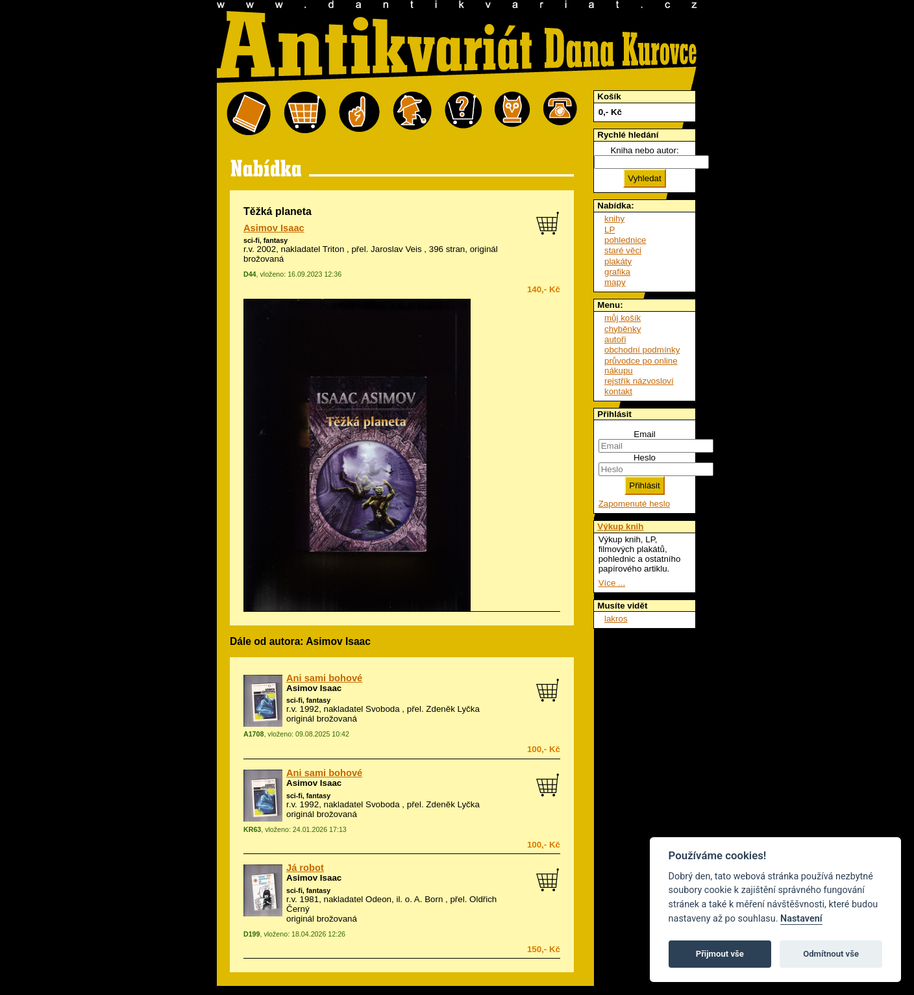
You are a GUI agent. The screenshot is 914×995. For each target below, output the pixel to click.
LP (609, 229)
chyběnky (622, 329)
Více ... (612, 583)
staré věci (622, 250)
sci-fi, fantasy (265, 240)
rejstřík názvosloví (639, 381)
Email (644, 434)
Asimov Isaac (273, 228)
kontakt (618, 391)
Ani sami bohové (324, 678)
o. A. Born (424, 899)
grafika (617, 272)
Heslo (645, 457)
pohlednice (625, 240)
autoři (615, 339)
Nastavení (801, 918)
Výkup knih (620, 526)
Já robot (305, 868)
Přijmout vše (720, 954)
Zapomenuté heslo (634, 504)
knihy (614, 218)
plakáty (618, 261)
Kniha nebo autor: (644, 150)
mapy (615, 282)
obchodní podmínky (642, 350)
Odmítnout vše (831, 954)
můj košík (622, 318)
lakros (616, 618)
